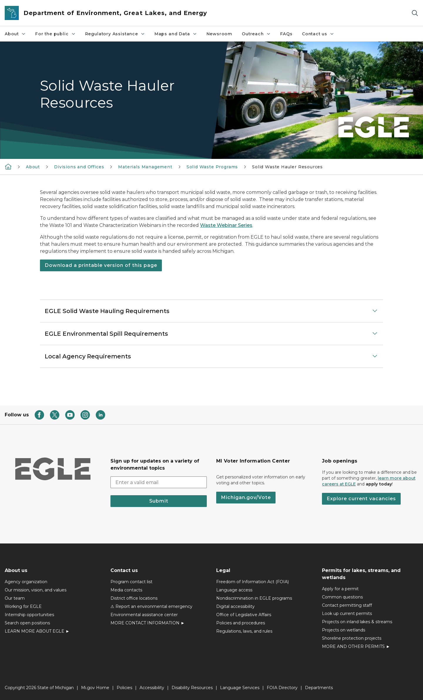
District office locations (133, 598)
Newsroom (220, 33)
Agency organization (26, 581)
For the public (55, 33)
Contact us (318, 33)
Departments (319, 687)
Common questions (342, 597)
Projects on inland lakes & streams (357, 621)
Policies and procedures (240, 623)
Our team (15, 598)
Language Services (239, 687)
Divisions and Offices (79, 166)
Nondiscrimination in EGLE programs (254, 598)
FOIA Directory (282, 687)
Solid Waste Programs (212, 166)
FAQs (286, 33)
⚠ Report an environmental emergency (151, 606)
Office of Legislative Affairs (243, 614)
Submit (158, 501)
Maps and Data (176, 33)
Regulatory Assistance (115, 33)
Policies (124, 687)
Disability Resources (192, 687)
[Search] (414, 13)
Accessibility (152, 687)
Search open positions (27, 623)
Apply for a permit (340, 588)
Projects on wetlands (343, 630)
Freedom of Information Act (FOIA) (252, 581)
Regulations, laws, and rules (244, 631)
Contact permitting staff (347, 605)
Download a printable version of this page (101, 265)
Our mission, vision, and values (35, 590)
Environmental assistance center (144, 614)
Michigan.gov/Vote (246, 497)
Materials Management (145, 166)
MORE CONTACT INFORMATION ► (147, 623)
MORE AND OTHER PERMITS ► (356, 646)
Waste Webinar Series (226, 225)
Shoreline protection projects (351, 638)
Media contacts (126, 590)
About (15, 33)
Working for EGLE (23, 606)
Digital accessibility (235, 606)
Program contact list (131, 581)
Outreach (256, 33)
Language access (234, 590)
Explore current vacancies (361, 498)
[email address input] (158, 482)
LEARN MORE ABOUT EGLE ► (37, 631)
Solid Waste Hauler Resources (287, 166)
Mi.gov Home (95, 687)
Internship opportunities (29, 614)
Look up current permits (347, 613)
